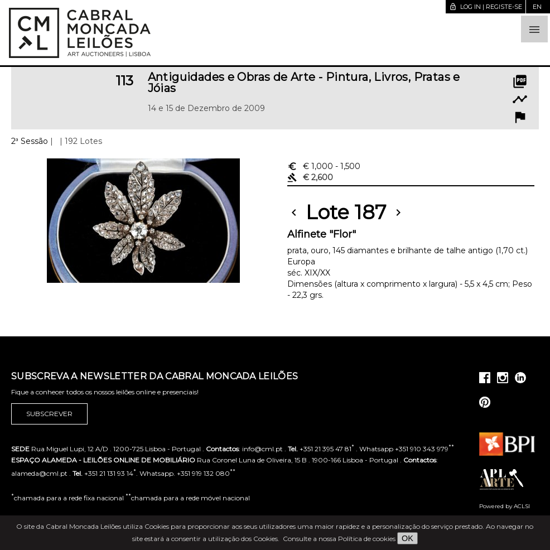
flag (520, 117)
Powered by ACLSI (504, 506)
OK (407, 538)
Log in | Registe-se (485, 7)
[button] (534, 29)
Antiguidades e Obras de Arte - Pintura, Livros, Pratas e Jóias (304, 82)
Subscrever (49, 414)
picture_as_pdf (520, 81)
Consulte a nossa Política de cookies (339, 538)
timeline (520, 99)
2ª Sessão (29, 141)
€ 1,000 (323, 166)
